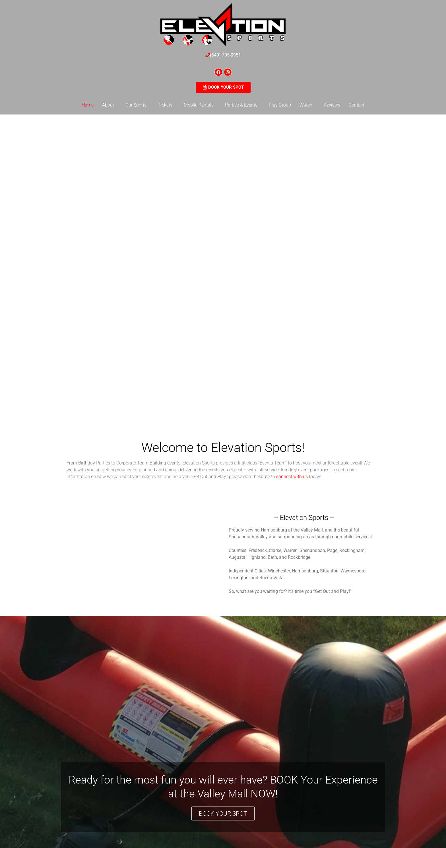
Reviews (332, 105)
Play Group (280, 105)
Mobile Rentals (199, 105)
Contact (356, 105)
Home (88, 105)
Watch (306, 105)
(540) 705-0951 (225, 55)
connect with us (292, 476)
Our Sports (135, 105)
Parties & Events (241, 105)
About (108, 105)
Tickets (165, 105)
